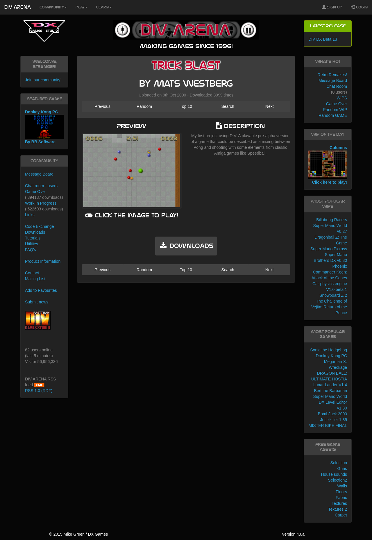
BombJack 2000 (332, 414)
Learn (104, 7)
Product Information (42, 261)
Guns (342, 468)
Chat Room (336, 86)
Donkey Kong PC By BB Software (44, 127)
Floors (341, 491)
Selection (338, 462)
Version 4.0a (293, 534)
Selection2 (337, 480)
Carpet (341, 515)
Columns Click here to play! (327, 165)
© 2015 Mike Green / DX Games (78, 534)
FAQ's (30, 249)
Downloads (35, 232)
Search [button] (227, 106)
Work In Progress (40, 203)
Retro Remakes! (332, 74)
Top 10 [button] (186, 106)
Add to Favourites (41, 290)
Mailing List (35, 278)
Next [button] (269, 106)
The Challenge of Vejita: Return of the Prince (329, 307)
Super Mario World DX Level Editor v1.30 (330, 402)
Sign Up (332, 7)
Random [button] (144, 106)
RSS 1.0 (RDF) (38, 390)
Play (81, 7)
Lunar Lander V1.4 (330, 384)
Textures (339, 503)
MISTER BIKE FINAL (328, 425)
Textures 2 (337, 509)
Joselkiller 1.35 (333, 419)
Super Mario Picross (328, 248)
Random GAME (333, 115)
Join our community (42, 80)
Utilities (31, 244)
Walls (342, 486)
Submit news (36, 302)
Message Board (39, 174)
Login (359, 7)
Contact (32, 273)
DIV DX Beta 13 (322, 39)
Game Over (35, 191)
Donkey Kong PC (331, 355)
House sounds (334, 474)
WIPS (342, 98)
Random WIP (335, 109)
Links (30, 214)
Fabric (341, 497)
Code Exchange (39, 226)
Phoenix (339, 266)
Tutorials (32, 238)
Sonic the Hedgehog (328, 350)
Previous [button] (102, 106)
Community (53, 7)
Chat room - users (41, 185)
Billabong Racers (331, 219)
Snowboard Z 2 (333, 295)
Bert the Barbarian (330, 390)
